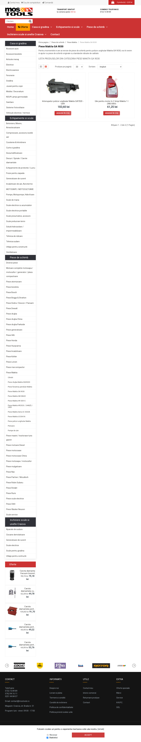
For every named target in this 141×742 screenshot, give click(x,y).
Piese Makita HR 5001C (17, 401)
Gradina (9, 81)
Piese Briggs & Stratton (16, 298)
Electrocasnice (12, 70)
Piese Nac (10, 472)
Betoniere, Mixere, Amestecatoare (14, 125)
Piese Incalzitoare (14, 351)
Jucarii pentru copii (14, 86)
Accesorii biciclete (14, 54)
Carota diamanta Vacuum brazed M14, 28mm (27, 573)
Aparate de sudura (14, 529)
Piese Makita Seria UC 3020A (19, 412)
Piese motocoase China (16, 456)
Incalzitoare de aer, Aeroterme (19, 184)
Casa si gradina (42, 27)
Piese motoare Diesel (15, 445)
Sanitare (10, 102)
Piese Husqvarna (13, 346)
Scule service (12, 515)
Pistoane (11, 426)
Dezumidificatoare (14, 153)
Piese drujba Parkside (15, 324)
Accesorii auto (12, 49)
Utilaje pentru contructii (16, 556)
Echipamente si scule (69, 27)
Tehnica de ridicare (14, 236)
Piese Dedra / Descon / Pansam (20, 303)
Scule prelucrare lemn (15, 221)
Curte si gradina (13, 148)
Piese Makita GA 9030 (16, 391)
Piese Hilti (10, 335)
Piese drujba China (14, 319)
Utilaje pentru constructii (16, 247)
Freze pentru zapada (15, 173)
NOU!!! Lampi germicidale (17, 97)
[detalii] (101, 729)
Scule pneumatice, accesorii (18, 216)
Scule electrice (12, 545)
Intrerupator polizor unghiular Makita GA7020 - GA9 (63, 102)
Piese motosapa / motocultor (19, 461)
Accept (88, 735)
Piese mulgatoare (14, 466)
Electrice (10, 65)
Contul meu (14, 3)
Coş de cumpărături (30, 3)
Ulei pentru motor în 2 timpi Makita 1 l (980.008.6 (111, 102)
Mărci (118, 693)
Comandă (47, 3)
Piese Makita (11, 372)
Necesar (53, 735)
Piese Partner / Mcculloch (17, 477)
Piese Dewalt (11, 308)
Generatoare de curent (16, 178)
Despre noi (54, 688)
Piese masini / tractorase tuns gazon (19, 438)
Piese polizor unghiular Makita (19, 421)
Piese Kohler (11, 356)
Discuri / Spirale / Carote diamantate (16, 160)
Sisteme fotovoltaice (15, 107)
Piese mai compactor (15, 367)
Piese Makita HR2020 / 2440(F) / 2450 (20, 406)
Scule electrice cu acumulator (19, 205)
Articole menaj (12, 59)
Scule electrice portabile (16, 211)
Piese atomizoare (14, 282)
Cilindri (10, 377)
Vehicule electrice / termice (18, 113)
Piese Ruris (11, 493)
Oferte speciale (123, 688)
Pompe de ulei (13, 431)
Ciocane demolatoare (15, 535)
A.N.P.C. (119, 702)
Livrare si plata (56, 693)
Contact (55, 34)
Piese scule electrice (15, 499)
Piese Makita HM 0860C (17, 396)
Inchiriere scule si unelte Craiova (26, 34)
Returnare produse (91, 698)
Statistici (53, 738)
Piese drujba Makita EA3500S (19, 382)
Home (10, 27)
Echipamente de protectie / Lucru (20, 168)
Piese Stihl (10, 504)
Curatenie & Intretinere (16, 142)
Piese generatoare (14, 330)
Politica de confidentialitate (61, 707)
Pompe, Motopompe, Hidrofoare (20, 194)
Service (119, 698)
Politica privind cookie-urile (61, 712)
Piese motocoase (13, 450)
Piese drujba (11, 314)
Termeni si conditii (57, 698)
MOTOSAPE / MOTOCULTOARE (20, 189)
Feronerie (10, 75)
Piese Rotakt (11, 488)
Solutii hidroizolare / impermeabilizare (15, 229)
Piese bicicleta (12, 287)
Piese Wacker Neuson (15, 509)
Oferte (23, 27)
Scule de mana (12, 200)
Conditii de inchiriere (58, 702)
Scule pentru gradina (15, 551)
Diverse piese (12, 263)
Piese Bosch (11, 292)
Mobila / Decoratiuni (15, 91)
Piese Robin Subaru (14, 482)
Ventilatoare (11, 252)
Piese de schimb (97, 27)
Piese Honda (11, 340)
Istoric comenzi (89, 693)
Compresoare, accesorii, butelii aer (19, 135)
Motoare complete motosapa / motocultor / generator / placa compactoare (19, 272)
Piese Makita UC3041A (16, 417)
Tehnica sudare (13, 241)
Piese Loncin (11, 362)
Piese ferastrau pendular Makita (20, 387)
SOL (118, 707)
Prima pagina (43, 42)
